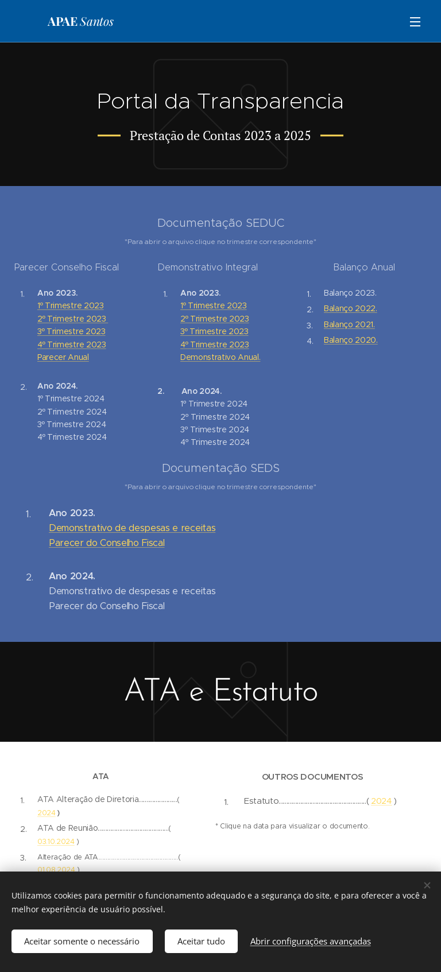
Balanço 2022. (350, 308)
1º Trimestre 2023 (70, 305)
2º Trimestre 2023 (72, 318)
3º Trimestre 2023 (71, 331)
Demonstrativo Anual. (220, 357)
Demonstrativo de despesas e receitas (132, 528)
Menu (415, 21)
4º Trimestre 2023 (71, 344)
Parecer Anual (63, 357)
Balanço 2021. (349, 324)
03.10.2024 (56, 841)
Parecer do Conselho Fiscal (106, 543)
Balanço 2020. (351, 340)
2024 (46, 812)
